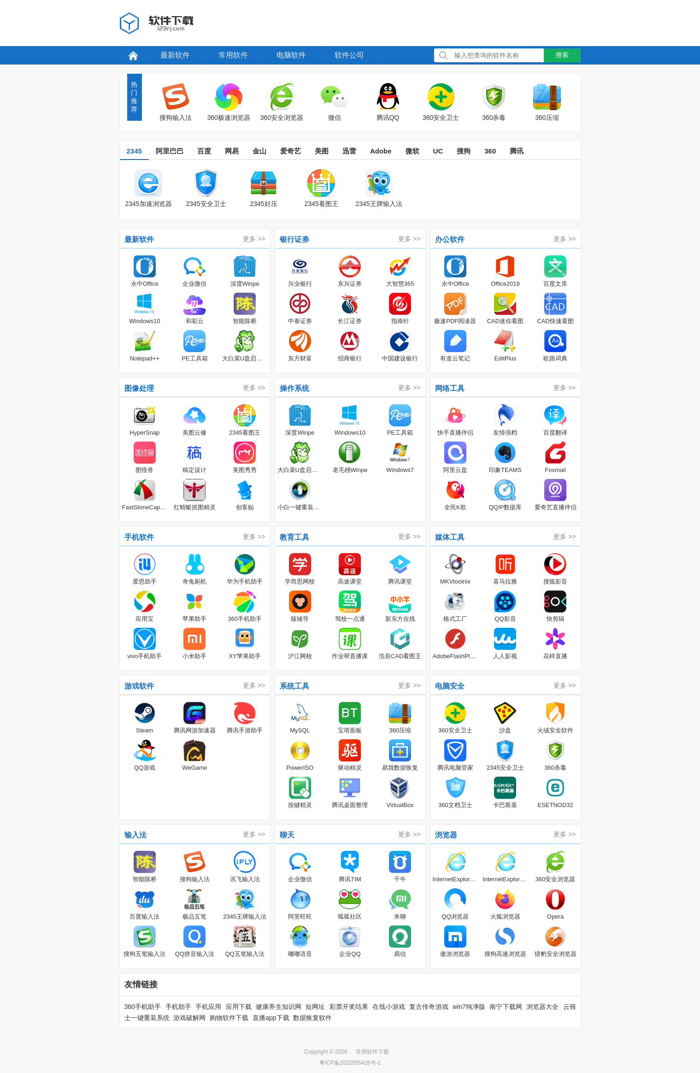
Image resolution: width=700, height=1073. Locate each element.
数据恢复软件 (312, 1017)
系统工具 (294, 686)
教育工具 (294, 537)
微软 (412, 151)
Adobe (381, 151)
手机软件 (139, 537)
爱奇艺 (290, 151)
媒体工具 (450, 537)
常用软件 (233, 55)
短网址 (315, 1006)
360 (490, 151)
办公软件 (450, 239)
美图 (322, 151)
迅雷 (349, 151)
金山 (259, 151)
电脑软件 (291, 55)
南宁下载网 (505, 1006)
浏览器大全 (542, 1006)
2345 (134, 151)
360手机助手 (142, 1006)
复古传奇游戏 (428, 1006)
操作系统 (294, 388)
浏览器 (446, 835)
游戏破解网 (189, 1017)
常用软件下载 (372, 1052)
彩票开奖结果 (349, 1006)
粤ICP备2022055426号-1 (350, 1063)
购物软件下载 (229, 1017)
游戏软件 (139, 686)
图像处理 (139, 388)
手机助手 (178, 1006)
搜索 (562, 55)
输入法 (135, 835)
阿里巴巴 (169, 151)
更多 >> (254, 238)
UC (438, 151)
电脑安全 (450, 686)
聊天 (287, 835)
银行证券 (294, 239)
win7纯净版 (469, 1006)
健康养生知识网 (278, 1006)
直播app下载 (271, 1017)
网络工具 (450, 388)
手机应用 (208, 1006)
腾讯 (517, 151)
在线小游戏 (388, 1006)
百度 (204, 151)
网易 (232, 151)
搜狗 (464, 151)
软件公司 (349, 55)
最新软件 (175, 55)
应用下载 (239, 1006)
